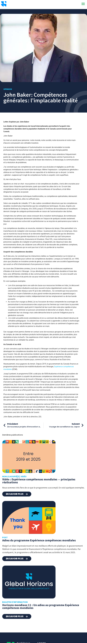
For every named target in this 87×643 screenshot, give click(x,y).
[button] (83, 4)
